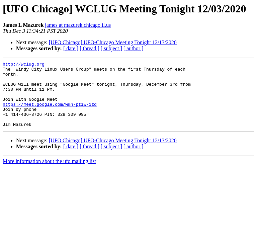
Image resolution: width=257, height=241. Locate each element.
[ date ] (70, 48)
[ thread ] (89, 48)
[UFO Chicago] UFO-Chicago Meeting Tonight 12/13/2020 (113, 42)
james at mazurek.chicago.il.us (78, 25)
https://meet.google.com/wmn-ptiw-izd (50, 113)
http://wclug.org (24, 65)
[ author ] (133, 48)
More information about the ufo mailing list (49, 174)
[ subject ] (111, 48)
